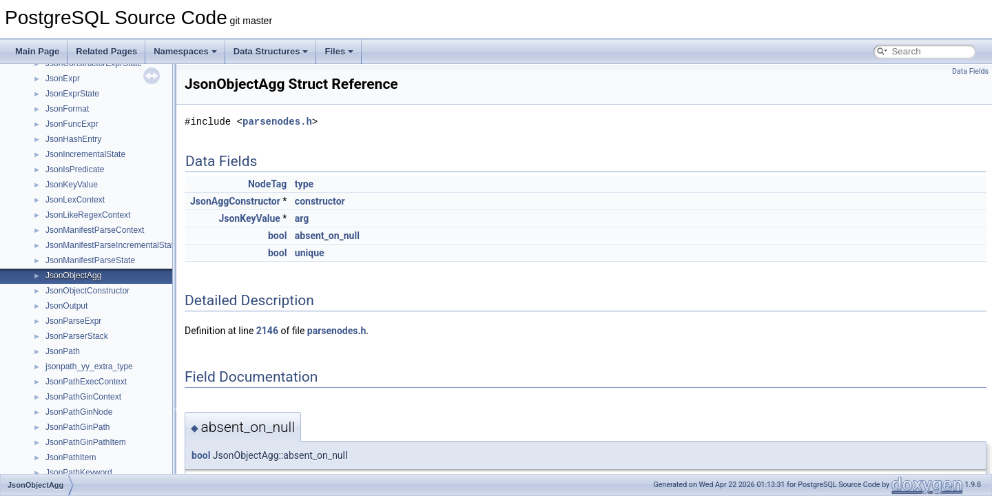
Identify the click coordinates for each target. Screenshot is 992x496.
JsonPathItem (70, 457)
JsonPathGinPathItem (85, 442)
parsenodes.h (277, 121)
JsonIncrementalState (85, 154)
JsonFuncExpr (72, 124)
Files (338, 51)
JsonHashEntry (73, 139)
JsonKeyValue (71, 184)
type (304, 183)
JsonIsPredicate (74, 169)
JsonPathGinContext (83, 397)
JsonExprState (72, 94)
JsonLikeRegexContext (87, 215)
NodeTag (267, 183)
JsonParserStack (76, 336)
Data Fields (970, 71)
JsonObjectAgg (73, 275)
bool (277, 235)
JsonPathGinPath (77, 427)
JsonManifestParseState (90, 260)
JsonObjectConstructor (87, 291)
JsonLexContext (75, 200)
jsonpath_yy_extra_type (89, 366)
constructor (320, 201)
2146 (267, 330)
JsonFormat (67, 109)
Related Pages (106, 51)
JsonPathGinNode (78, 412)
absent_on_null (327, 235)
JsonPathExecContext (86, 381)
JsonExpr (62, 78)
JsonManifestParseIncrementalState (111, 245)
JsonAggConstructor (235, 201)
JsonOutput (66, 306)
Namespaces (185, 51)
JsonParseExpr (73, 321)
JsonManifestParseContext (94, 230)
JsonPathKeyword (78, 472)
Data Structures (271, 51)
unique (309, 252)
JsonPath (62, 351)
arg (302, 218)
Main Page (37, 51)
